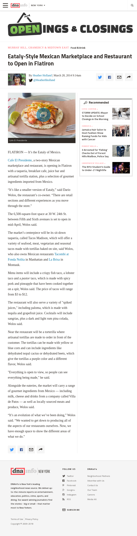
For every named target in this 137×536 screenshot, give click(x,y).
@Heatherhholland (44, 80)
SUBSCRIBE (71, 509)
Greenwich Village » (93, 163)
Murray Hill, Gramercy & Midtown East (38, 47)
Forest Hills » (90, 146)
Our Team (92, 490)
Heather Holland (42, 75)
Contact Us (92, 485)
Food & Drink (78, 47)
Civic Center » (90, 109)
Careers (91, 494)
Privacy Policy (31, 519)
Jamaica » (87, 126)
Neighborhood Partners (98, 476)
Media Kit (92, 499)
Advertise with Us (95, 480)
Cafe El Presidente (20, 160)
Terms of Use (17, 519)
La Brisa (54, 259)
